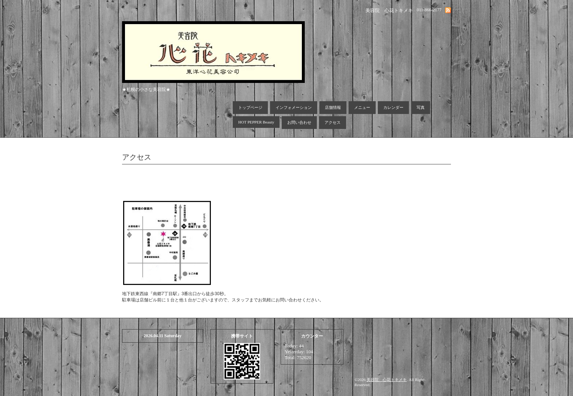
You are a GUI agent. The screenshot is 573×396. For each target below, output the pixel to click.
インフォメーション (294, 107)
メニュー (362, 107)
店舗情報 (333, 107)
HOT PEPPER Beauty (256, 122)
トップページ (250, 107)
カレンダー (393, 107)
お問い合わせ (299, 122)
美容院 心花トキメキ (387, 379)
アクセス (333, 122)
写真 (421, 107)
